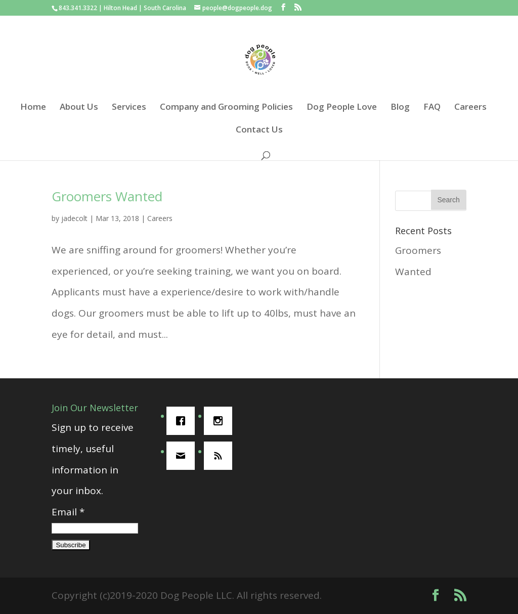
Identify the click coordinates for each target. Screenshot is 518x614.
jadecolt (74, 218)
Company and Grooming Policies (226, 107)
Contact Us (259, 130)
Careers (470, 107)
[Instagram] (220, 420)
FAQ (432, 107)
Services (129, 107)
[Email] (183, 455)
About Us (79, 107)
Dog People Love (342, 107)
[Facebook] (183, 420)
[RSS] (220, 455)
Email (68, 511)
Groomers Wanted (107, 196)
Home (33, 107)
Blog (400, 107)
